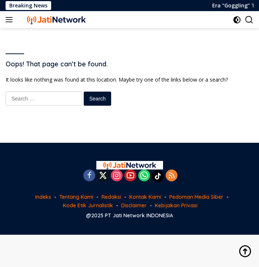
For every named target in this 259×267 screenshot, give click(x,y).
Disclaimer (134, 205)
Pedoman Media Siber (196, 197)
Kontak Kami (145, 197)
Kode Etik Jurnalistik (88, 205)
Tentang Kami (76, 197)
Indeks (43, 197)
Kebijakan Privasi (176, 205)
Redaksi (111, 197)
